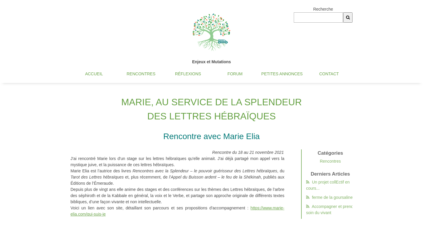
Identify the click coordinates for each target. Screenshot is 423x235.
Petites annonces (282, 73)
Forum (234, 73)
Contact (329, 73)
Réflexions (188, 73)
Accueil (94, 73)
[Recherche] (347, 17)
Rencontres (141, 73)
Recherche (323, 9)
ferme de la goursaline (330, 197)
